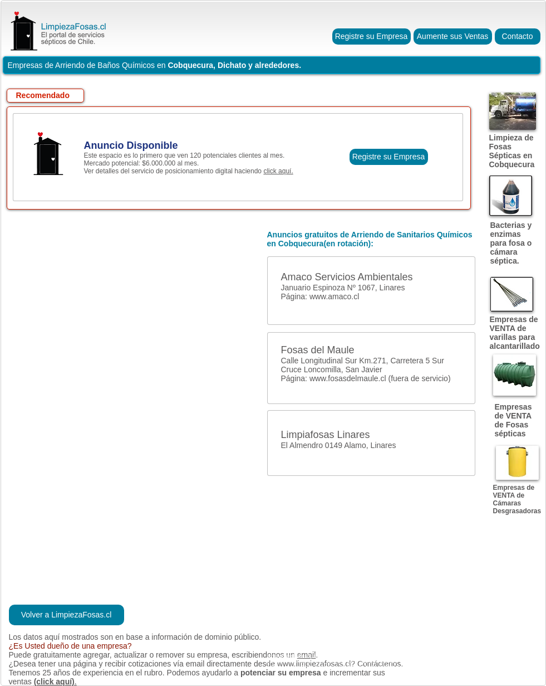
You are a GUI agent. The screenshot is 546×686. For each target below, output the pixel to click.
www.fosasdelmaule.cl (347, 378)
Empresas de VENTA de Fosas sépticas (513, 420)
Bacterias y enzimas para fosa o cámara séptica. (511, 243)
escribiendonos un (264, 654)
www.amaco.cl (334, 296)
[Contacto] (517, 36)
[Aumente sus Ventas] (453, 36)
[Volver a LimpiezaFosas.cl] (66, 615)
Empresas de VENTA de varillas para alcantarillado (515, 333)
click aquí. (278, 171)
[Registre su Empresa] (371, 36)
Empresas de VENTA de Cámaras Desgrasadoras (517, 499)
